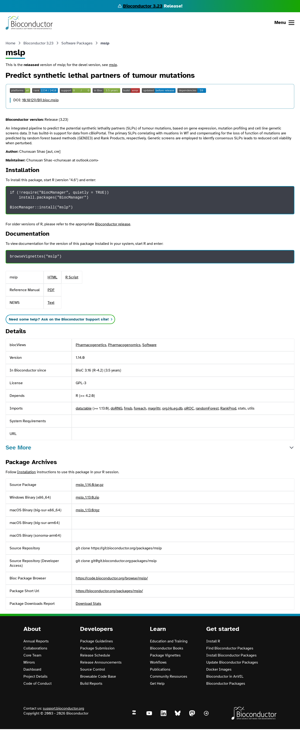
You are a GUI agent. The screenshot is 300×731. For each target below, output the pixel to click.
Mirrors (29, 662)
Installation (26, 472)
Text (51, 302)
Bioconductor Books (166, 648)
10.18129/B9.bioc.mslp (40, 100)
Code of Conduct (37, 683)
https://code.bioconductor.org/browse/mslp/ (112, 578)
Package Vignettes (165, 655)
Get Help (157, 683)
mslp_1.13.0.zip (87, 497)
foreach (140, 408)
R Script (71, 277)
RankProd (228, 408)
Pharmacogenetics (91, 345)
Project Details (35, 676)
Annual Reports (36, 641)
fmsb (128, 408)
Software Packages (77, 43)
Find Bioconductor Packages (229, 648)
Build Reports (91, 683)
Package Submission (97, 648)
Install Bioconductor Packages (231, 655)
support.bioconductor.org (63, 708)
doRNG (116, 408)
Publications (160, 669)
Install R (213, 641)
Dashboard (32, 669)
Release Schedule (95, 655)
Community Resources (168, 676)
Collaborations (35, 648)
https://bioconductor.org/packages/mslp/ (109, 591)
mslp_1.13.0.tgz (87, 510)
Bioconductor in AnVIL (225, 676)
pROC (189, 408)
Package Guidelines (96, 641)
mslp (113, 65)
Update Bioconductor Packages (232, 662)
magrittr (154, 408)
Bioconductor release (112, 224)
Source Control (92, 669)
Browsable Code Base (98, 676)
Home (10, 43)
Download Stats (88, 603)
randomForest (207, 408)
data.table (84, 408)
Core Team (32, 655)
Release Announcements (101, 662)
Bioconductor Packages (225, 683)
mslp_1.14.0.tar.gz (89, 484)
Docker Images (219, 669)
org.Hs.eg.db (172, 408)
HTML (52, 277)
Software (149, 345)
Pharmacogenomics (124, 345)
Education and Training (169, 641)
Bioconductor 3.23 (142, 6)
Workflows (158, 662)
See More (18, 447)
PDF (51, 290)
